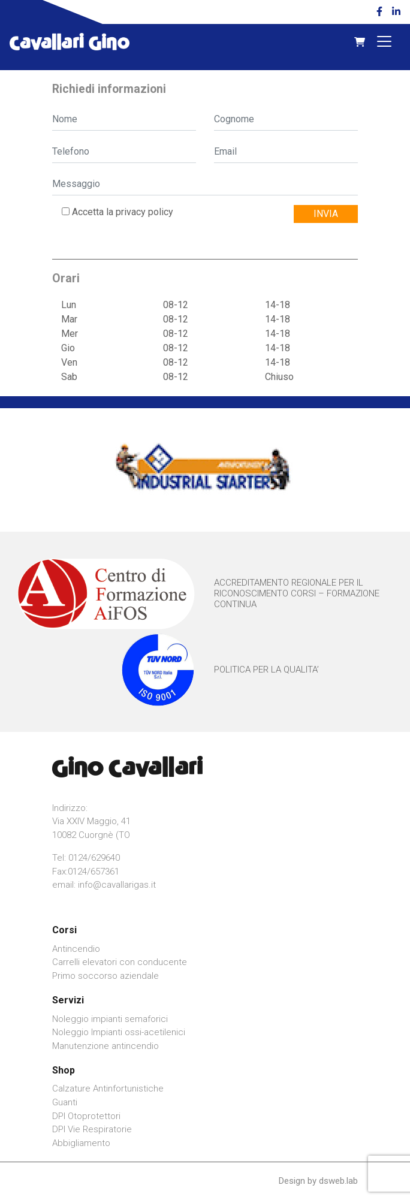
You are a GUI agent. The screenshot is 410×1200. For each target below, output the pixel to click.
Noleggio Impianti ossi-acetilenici (118, 1032)
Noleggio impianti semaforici (110, 1019)
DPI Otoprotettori (86, 1116)
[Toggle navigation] (384, 41)
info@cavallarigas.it (117, 884)
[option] (205, 470)
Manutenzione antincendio (105, 1046)
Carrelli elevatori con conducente (119, 962)
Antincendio (76, 948)
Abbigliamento (81, 1143)
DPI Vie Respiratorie (92, 1129)
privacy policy (144, 212)
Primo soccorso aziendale (105, 975)
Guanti (64, 1102)
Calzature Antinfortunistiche (108, 1088)
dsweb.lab (338, 1180)
